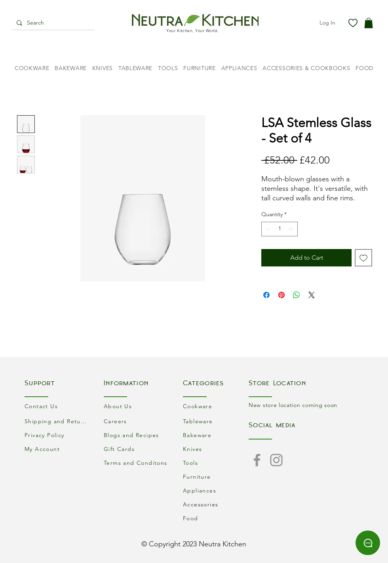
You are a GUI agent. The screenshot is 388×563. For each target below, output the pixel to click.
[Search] (52, 23)
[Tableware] (216, 421)
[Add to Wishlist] (363, 257)
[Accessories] (216, 504)
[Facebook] (257, 460)
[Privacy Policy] (57, 435)
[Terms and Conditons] (136, 463)
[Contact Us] (57, 406)
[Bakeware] (216, 435)
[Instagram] (276, 460)
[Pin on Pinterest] (281, 295)
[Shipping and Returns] (57, 421)
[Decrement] (267, 229)
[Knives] (216, 449)
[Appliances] (216, 490)
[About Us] (136, 406)
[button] (368, 23)
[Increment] (292, 229)
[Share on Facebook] (266, 295)
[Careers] (136, 421)
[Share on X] (311, 295)
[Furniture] (216, 476)
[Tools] (216, 463)
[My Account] (57, 449)
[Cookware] (216, 406)
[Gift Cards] (136, 449)
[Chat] (368, 543)
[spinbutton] (279, 229)
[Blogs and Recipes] (136, 435)
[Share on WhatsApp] (296, 295)
